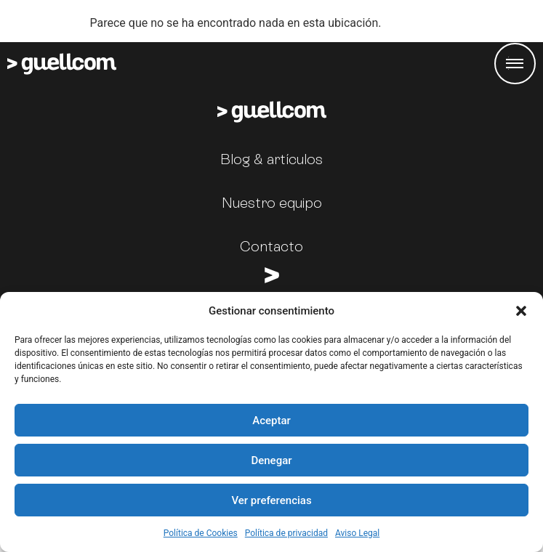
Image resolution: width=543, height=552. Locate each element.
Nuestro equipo (272, 203)
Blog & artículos (271, 159)
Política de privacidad (286, 533)
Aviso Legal (357, 533)
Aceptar (271, 420)
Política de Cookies (201, 533)
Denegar (271, 460)
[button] (521, 311)
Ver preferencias (271, 500)
